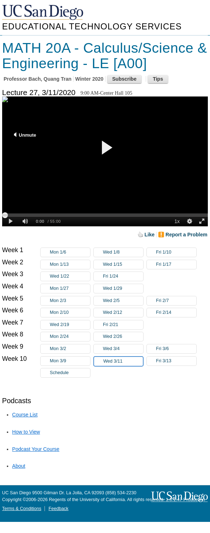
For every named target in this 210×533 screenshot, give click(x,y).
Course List (25, 415)
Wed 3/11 (123, 361)
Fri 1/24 (123, 276)
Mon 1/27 (70, 288)
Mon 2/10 (70, 312)
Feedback (58, 508)
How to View (26, 432)
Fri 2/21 (123, 324)
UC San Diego (43, 13)
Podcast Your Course (36, 449)
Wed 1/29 (123, 288)
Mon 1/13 (70, 264)
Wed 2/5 (123, 300)
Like (150, 234)
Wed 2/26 (123, 336)
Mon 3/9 (70, 361)
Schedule (59, 372)
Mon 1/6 (70, 252)
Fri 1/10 (176, 252)
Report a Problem (186, 234)
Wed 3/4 (123, 348)
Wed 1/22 (70, 276)
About (18, 466)
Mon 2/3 (70, 300)
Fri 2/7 (176, 300)
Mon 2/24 (70, 336)
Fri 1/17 (176, 264)
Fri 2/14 (176, 312)
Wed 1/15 (123, 264)
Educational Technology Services (92, 26)
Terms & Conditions (21, 508)
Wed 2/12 (123, 312)
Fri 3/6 (176, 348)
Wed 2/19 (70, 324)
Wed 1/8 (123, 252)
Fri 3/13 (176, 361)
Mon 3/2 (70, 348)
